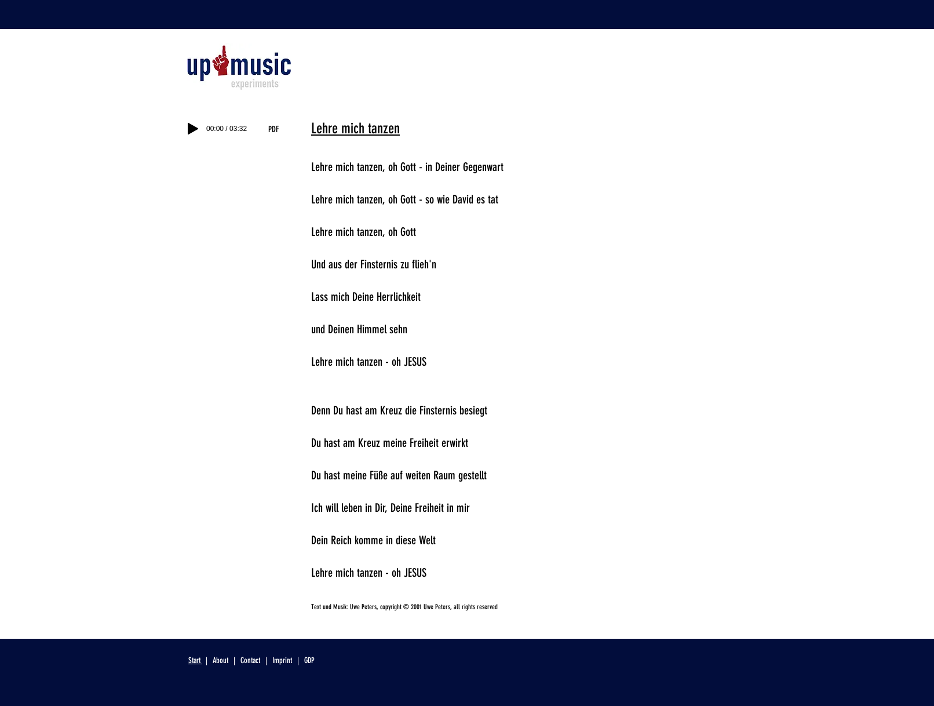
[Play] (193, 128)
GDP (309, 660)
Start (195, 660)
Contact (250, 660)
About (221, 660)
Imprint (282, 660)
